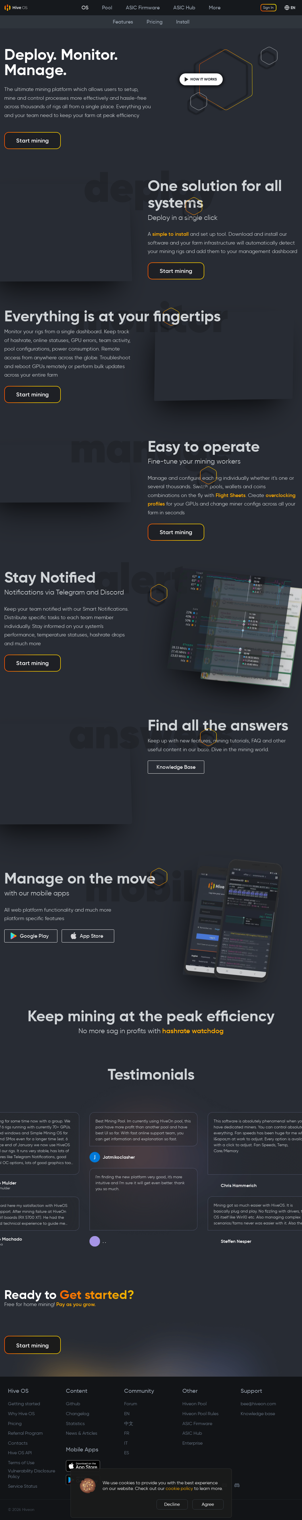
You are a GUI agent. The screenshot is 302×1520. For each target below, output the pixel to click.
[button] (88, 1486)
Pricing (15, 1423)
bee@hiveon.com (258, 1403)
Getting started (24, 1403)
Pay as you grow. (76, 1304)
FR (126, 1433)
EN (127, 1413)
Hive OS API (20, 1452)
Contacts (18, 1443)
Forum (130, 1403)
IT (126, 1443)
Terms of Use (21, 1462)
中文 (128, 1423)
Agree (208, 1504)
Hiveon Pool (194, 1403)
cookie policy (179, 1488)
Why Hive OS (21, 1413)
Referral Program (25, 1433)
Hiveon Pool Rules (200, 1413)
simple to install (170, 234)
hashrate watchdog (193, 1031)
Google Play (29, 936)
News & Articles (81, 1433)
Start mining (32, 140)
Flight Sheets (230, 495)
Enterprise (192, 1443)
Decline (172, 1504)
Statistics (75, 1423)
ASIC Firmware (197, 1423)
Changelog (77, 1413)
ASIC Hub (192, 1433)
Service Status (22, 1486)
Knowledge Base (176, 767)
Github (73, 1403)
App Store (86, 935)
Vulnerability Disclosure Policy (31, 1473)
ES (126, 1452)
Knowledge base (258, 1413)
